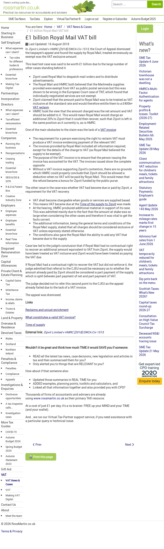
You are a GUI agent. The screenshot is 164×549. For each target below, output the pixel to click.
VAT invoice (108, 130)
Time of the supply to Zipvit (98, 204)
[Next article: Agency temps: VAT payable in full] (129, 444)
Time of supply (35, 325)
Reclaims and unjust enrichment (47, 310)
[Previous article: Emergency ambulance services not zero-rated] (37, 444)
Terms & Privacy (12, 531)
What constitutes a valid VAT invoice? (50, 317)
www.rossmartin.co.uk (49, 398)
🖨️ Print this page (41, 457)
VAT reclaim (41, 107)
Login (145, 29)
